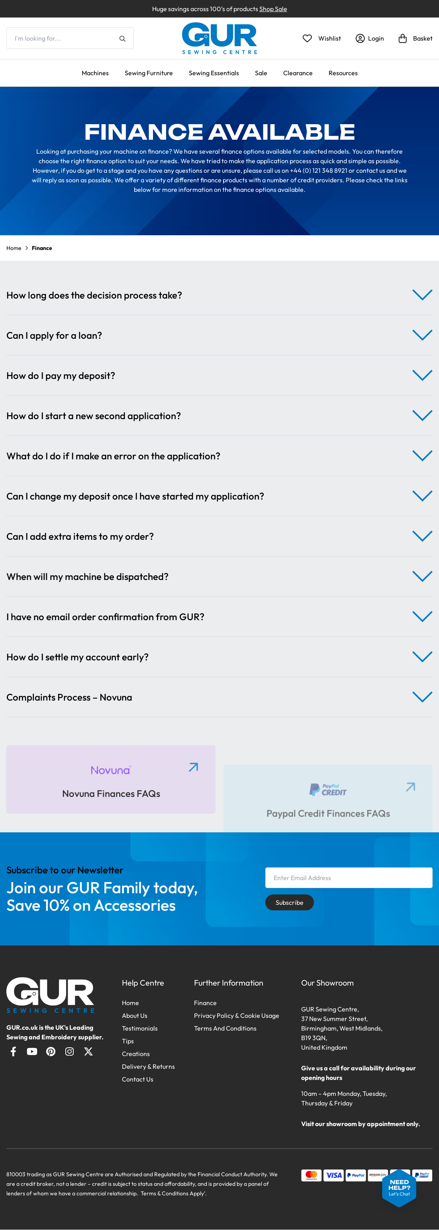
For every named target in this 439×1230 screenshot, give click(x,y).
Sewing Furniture (149, 73)
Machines (95, 73)
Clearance (298, 73)
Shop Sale (273, 9)
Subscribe (290, 902)
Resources (343, 73)
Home (14, 248)
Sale (261, 73)
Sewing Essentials (214, 73)
